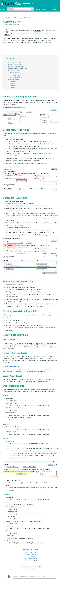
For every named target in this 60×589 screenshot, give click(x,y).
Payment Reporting (30, 554)
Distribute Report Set (14, 64)
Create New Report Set (15, 63)
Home (4, 17)
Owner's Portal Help (42, 9)
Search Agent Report (16, 78)
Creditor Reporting (31, 552)
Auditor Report (14, 72)
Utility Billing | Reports (31, 558)
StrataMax (10, 17)
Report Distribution (31, 560)
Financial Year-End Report (17, 74)
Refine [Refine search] (10, 9)
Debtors (13, 85)
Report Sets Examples (14, 70)
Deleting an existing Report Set (17, 68)
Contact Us (55, 9)
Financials (14, 87)
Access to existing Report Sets (17, 61)
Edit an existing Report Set (16, 66)
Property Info (18, 17)
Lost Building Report (16, 76)
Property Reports (28, 17)
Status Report (30, 556)
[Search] (32, 9)
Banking (13, 81)
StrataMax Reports (13, 79)
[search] (22, 9)
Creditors (14, 83)
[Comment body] (34, 577)
